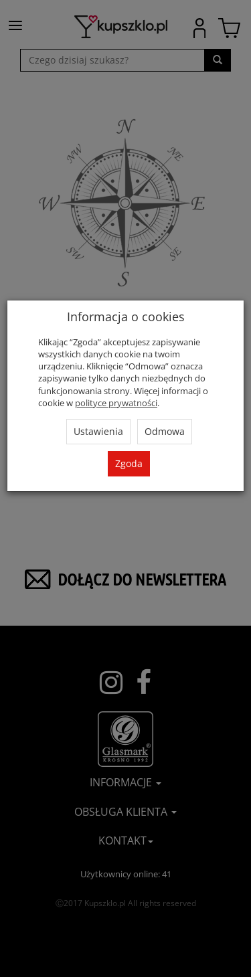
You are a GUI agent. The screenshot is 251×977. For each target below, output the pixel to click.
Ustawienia (98, 431)
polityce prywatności (116, 403)
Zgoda (129, 463)
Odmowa (165, 431)
